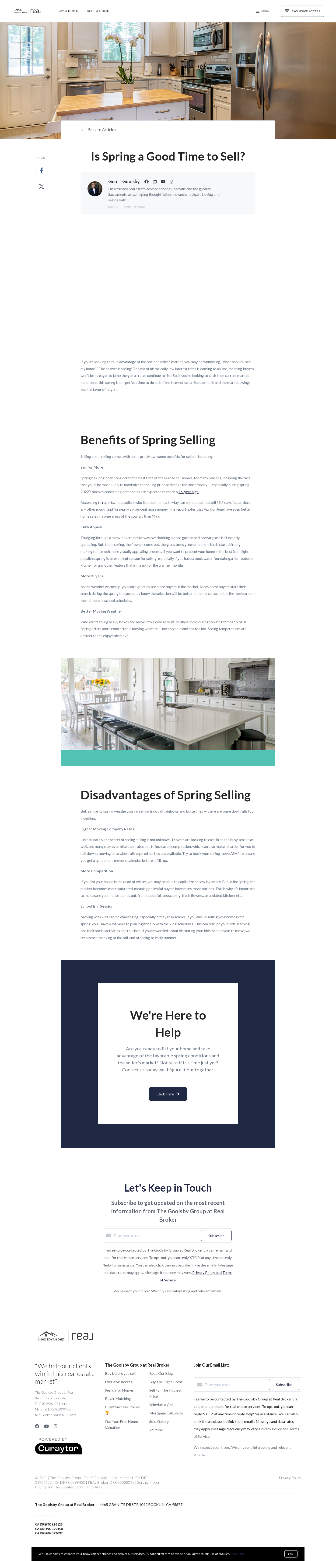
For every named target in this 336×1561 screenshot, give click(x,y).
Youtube (156, 1430)
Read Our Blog (161, 1373)
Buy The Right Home (166, 1381)
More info (237, 1554)
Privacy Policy (290, 1477)
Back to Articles (102, 129)
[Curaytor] (58, 1453)
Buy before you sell (120, 1373)
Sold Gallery (159, 1421)
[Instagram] (55, 1426)
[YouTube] (46, 1426)
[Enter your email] (156, 1235)
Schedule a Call (161, 1404)
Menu (262, 11)
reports (108, 502)
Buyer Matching (118, 1398)
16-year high (188, 491)
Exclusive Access (118, 1381)
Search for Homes (119, 1390)
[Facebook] (37, 1426)
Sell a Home (98, 11)
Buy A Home (68, 11)
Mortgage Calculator (166, 1413)
